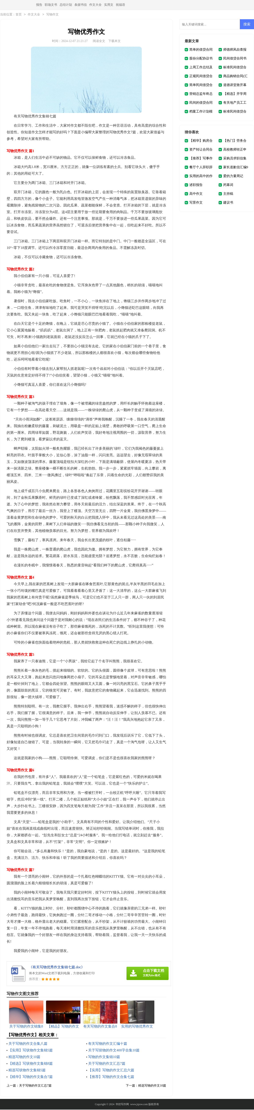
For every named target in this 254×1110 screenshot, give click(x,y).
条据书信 (80, 4)
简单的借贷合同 (201, 50)
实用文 (108, 4)
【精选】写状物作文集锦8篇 (30, 1064)
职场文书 (51, 4)
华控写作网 (122, 1104)
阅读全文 (99, 41)
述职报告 (196, 185)
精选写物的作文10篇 (24, 1057)
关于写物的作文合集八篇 (27, 1044)
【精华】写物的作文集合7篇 (30, 1077)
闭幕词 (228, 185)
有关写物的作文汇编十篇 (107, 1044)
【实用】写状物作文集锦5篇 (30, 1051)
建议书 (228, 203)
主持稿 (228, 194)
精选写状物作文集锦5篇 (27, 1070)
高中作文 (196, 194)
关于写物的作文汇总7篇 (106, 1064)
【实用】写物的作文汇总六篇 (111, 1070)
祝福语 (120, 4)
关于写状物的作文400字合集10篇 (114, 1051)
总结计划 (66, 4)
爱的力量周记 (233, 176)
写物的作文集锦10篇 (104, 1057)
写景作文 (196, 203)
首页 (19, 15)
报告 (39, 4)
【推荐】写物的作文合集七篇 (111, 1077)
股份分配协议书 (201, 59)
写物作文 (52, 15)
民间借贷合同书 (234, 59)
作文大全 (95, 4)
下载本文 (114, 41)
